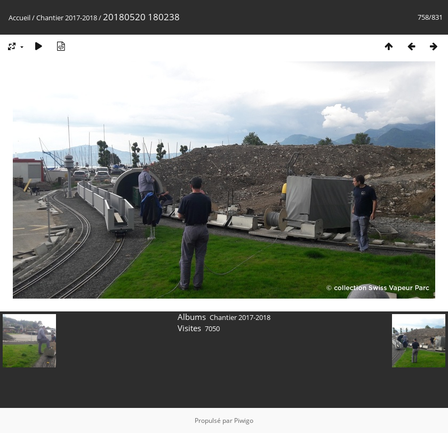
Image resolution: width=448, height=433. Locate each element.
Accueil (19, 17)
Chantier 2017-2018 (66, 17)
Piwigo (243, 420)
